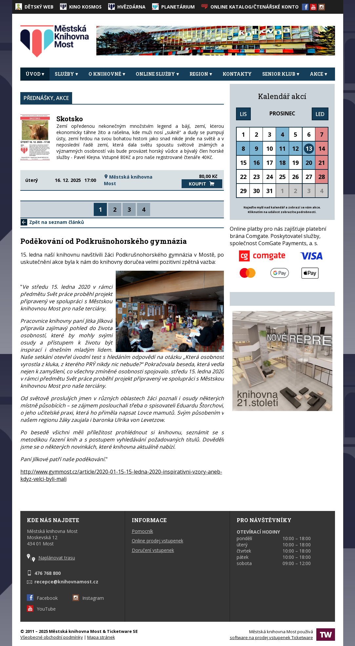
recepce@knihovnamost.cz (66, 581)
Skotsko (69, 118)
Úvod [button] (35, 74)
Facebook (42, 598)
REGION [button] (200, 74)
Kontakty (237, 74)
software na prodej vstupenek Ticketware (271, 637)
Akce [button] (318, 74)
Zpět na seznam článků (52, 222)
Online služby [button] (157, 74)
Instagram (88, 598)
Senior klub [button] (280, 74)
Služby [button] (66, 74)
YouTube (41, 609)
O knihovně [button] (107, 74)
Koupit (201, 184)
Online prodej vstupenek (157, 541)
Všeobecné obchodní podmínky (51, 637)
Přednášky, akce (46, 98)
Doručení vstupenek (153, 550)
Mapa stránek (101, 637)
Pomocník (142, 531)
